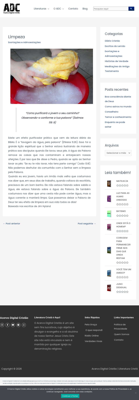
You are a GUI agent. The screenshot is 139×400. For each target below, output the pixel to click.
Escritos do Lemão (115, 46)
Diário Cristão (113, 41)
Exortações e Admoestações (25, 42)
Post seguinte (86, 224)
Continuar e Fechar (70, 396)
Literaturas (40, 9)
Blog (85, 9)
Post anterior (12, 224)
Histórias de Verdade (117, 61)
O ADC (57, 9)
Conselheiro (112, 116)
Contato (73, 9)
